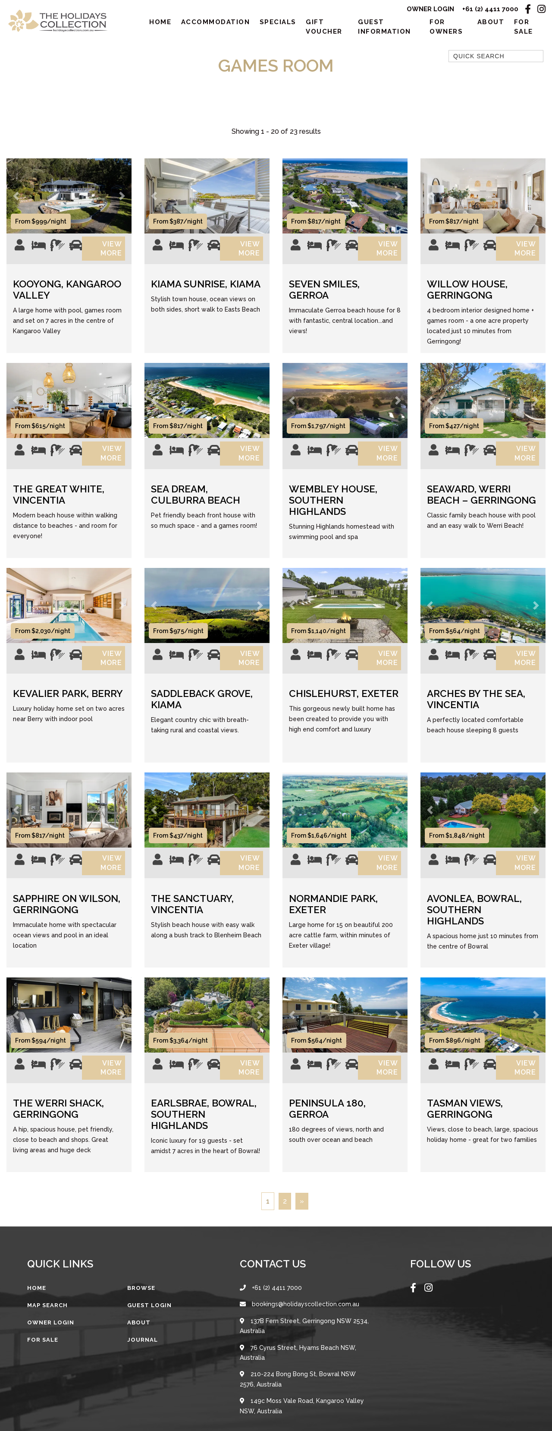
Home (160, 23)
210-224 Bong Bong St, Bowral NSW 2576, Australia (298, 1399)
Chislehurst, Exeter (343, 705)
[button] (15, 198)
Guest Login (149, 1323)
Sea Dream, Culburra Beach (195, 503)
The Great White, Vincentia (58, 503)
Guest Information (384, 28)
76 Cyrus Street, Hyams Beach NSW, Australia (298, 1372)
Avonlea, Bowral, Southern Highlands (474, 924)
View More (111, 252)
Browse (141, 1305)
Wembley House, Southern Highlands (333, 509)
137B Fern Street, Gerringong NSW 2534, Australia (304, 1344)
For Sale (523, 28)
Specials (278, 23)
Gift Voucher (324, 28)
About (491, 23)
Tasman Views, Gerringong (465, 1127)
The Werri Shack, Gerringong (58, 1127)
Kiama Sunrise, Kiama (205, 289)
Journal (142, 1358)
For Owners (446, 28)
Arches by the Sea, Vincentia (476, 711)
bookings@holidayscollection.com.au (299, 1322)
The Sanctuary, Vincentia (192, 919)
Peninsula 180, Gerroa (327, 1127)
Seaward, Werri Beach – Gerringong (481, 503)
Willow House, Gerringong (467, 295)
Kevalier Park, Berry (68, 705)
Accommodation (215, 23)
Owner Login (430, 9)
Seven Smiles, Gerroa (324, 295)
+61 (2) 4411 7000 (490, 9)
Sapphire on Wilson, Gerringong (66, 919)
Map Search (47, 1323)
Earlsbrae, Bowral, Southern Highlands (204, 1132)
